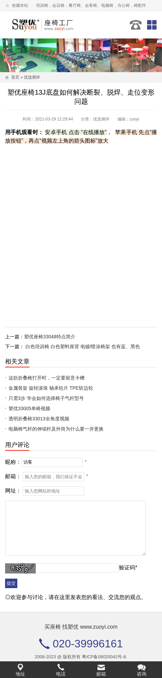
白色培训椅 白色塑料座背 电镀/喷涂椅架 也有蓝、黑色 (82, 346)
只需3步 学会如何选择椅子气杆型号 (46, 398)
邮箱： (13, 476)
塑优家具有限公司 (43, 25)
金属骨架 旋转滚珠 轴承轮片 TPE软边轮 (50, 388)
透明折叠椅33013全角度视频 (38, 418)
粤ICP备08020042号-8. (104, 656)
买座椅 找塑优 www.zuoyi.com (81, 627)
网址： (13, 491)
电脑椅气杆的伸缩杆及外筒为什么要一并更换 (56, 429)
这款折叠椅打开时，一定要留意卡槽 (46, 378)
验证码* (128, 567)
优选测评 (32, 77)
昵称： (13, 462)
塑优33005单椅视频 (29, 408)
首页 (15, 77)
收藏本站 (20, 5)
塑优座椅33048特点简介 (49, 336)
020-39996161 (136, 25)
